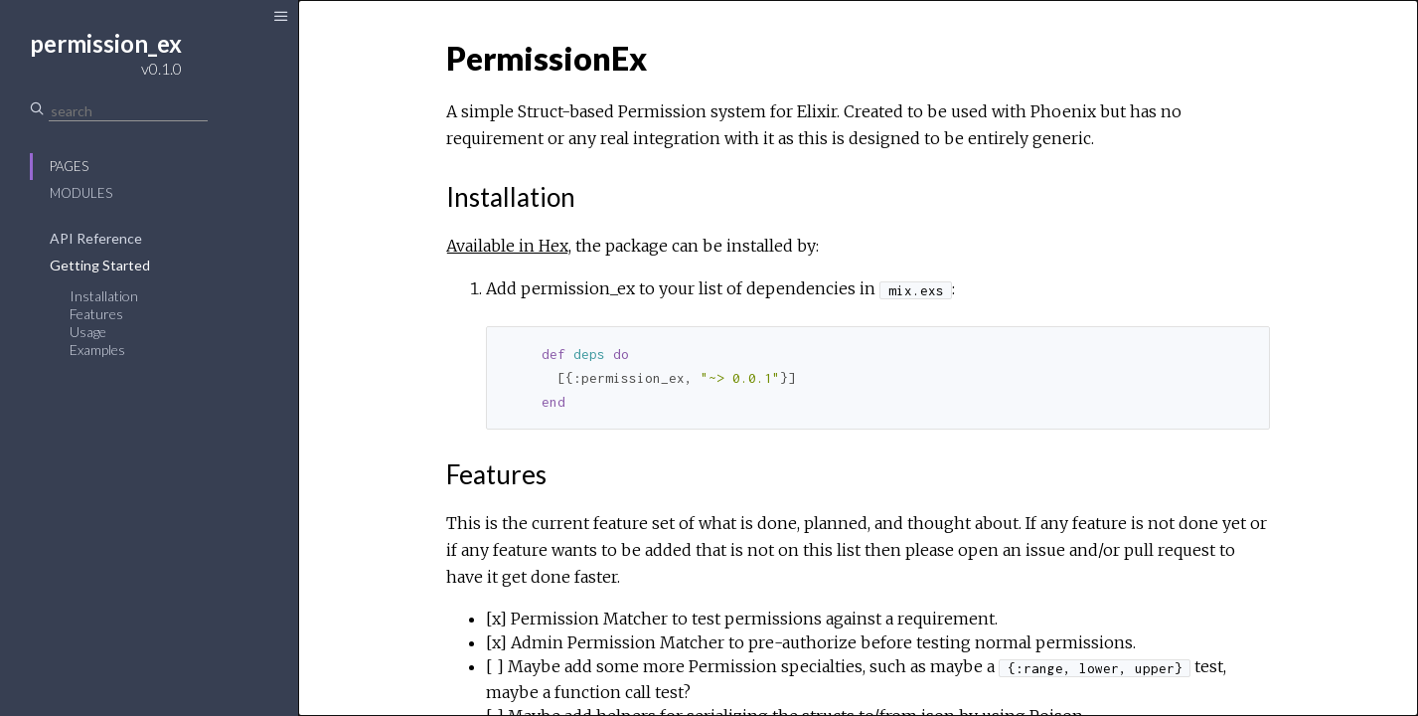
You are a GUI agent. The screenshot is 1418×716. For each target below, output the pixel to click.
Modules (81, 193)
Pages (69, 166)
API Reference (96, 238)
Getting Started (100, 265)
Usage (88, 331)
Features (96, 313)
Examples (97, 349)
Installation (104, 295)
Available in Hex (507, 246)
